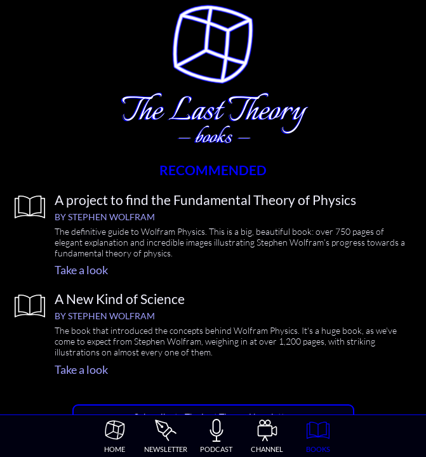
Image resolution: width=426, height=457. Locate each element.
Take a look (81, 270)
